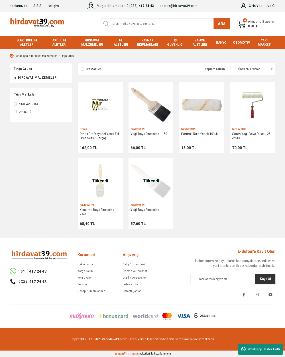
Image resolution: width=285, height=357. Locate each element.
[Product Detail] (100, 105)
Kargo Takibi (85, 271)
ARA (222, 23)
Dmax (83, 129)
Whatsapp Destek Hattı (260, 349)
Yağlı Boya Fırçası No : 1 (146, 210)
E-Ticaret (133, 353)
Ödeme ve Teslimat (135, 271)
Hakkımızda (19, 6)
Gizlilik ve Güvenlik (134, 277)
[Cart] (256, 23)
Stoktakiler (93, 69)
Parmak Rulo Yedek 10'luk (199, 134)
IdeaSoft (120, 353)
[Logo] (37, 24)
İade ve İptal (130, 284)
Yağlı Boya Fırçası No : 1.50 (148, 134)
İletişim (53, 6)
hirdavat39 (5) (28, 104)
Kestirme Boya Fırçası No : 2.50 (98, 212)
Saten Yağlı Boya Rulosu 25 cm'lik (251, 136)
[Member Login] (244, 5)
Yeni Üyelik (84, 277)
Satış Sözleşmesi (134, 264)
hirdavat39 (137, 129)
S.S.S (37, 6)
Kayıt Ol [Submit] (265, 279)
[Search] (165, 23)
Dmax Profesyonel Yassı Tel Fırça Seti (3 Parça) (99, 136)
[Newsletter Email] (232, 279)
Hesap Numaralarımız (91, 291)
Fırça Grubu (68, 55)
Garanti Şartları (132, 291)
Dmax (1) (25, 111)
